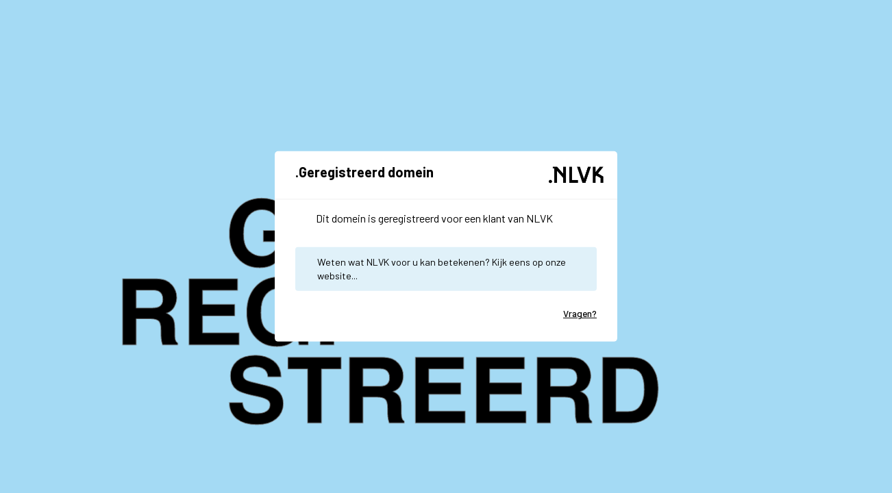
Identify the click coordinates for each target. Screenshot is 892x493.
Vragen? (580, 313)
